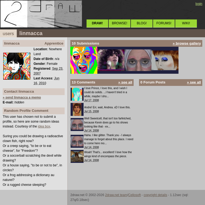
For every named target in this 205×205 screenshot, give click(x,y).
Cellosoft (134, 195)
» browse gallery (187, 43)
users (8, 33)
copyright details (155, 195)
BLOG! (142, 23)
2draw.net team (116, 195)
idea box (44, 126)
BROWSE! (119, 23)
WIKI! (186, 23)
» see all (125, 82)
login (199, 4)
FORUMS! (163, 23)
